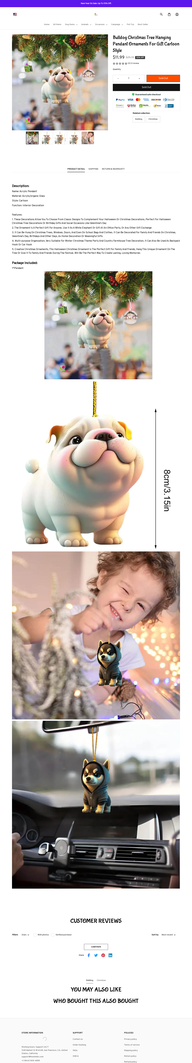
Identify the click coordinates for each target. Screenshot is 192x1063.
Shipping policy (131, 1018)
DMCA (76, 1023)
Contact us (78, 1006)
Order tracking (79, 1012)
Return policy (130, 1023)
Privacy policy (130, 1006)
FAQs (75, 1018)
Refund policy (130, 1029)
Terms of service (132, 1012)
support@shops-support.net (35, 1031)
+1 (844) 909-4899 (31, 1028)
